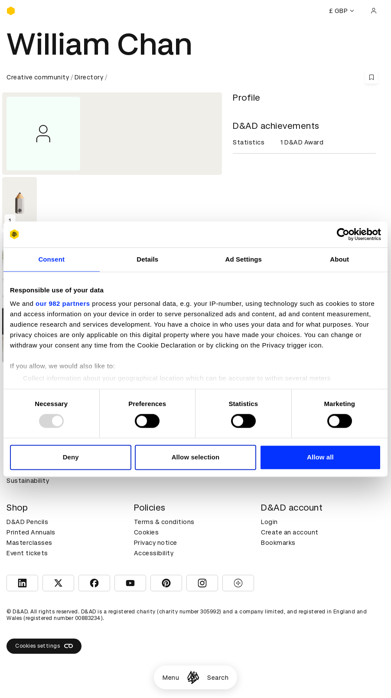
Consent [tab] (51, 259)
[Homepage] (193, 677)
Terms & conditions (164, 521)
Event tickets (27, 553)
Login (269, 521)
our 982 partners (63, 303)
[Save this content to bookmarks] (371, 77)
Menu (171, 677)
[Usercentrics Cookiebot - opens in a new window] (343, 234)
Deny (71, 457)
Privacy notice (155, 542)
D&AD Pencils (27, 521)
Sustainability (28, 480)
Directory (89, 77)
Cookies (146, 532)
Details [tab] (147, 259)
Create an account (290, 532)
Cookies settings (44, 646)
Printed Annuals (31, 532)
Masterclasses (29, 542)
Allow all (320, 457)
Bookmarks (278, 542)
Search (217, 677)
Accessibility (154, 553)
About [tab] (339, 259)
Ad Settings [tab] (243, 259)
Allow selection (196, 457)
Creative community (38, 77)
